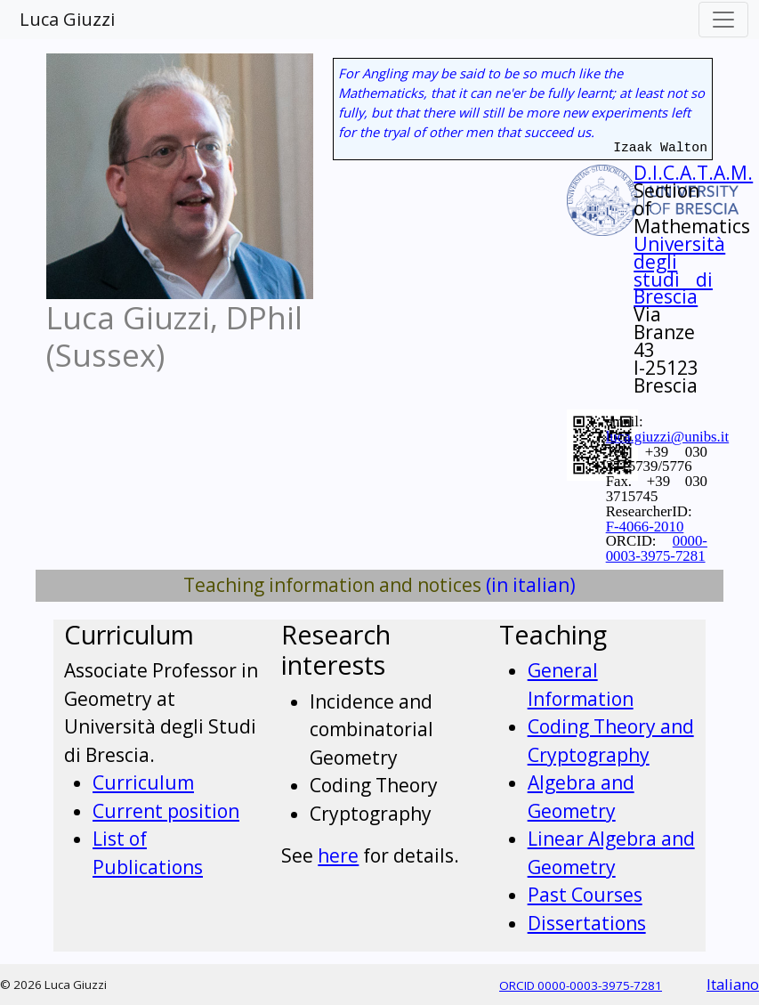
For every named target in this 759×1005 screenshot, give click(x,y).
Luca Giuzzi (67, 19)
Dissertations (587, 923)
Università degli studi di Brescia (679, 270)
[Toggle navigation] (723, 19)
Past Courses (585, 894)
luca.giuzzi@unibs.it (668, 436)
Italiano (733, 984)
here (338, 855)
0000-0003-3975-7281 (656, 548)
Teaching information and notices (332, 584)
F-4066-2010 (645, 526)
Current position (166, 810)
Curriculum (143, 782)
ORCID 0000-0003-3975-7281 (580, 985)
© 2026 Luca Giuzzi (53, 985)
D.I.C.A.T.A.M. (693, 172)
